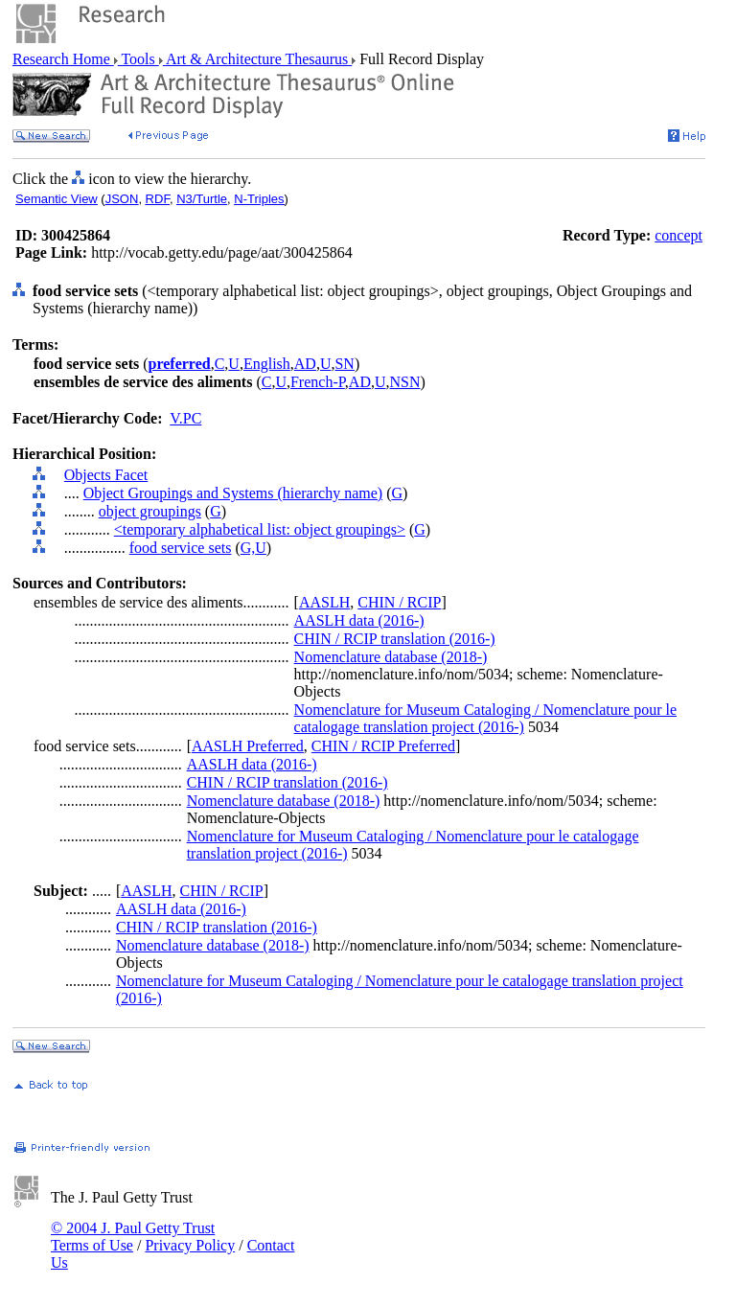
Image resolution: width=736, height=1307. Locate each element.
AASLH (324, 602)
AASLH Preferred (248, 746)
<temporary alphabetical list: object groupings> (259, 529)
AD (305, 363)
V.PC (185, 418)
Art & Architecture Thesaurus (257, 59)
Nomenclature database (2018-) (391, 657)
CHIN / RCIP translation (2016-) (394, 639)
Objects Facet (106, 475)
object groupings (150, 511)
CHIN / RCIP (399, 602)
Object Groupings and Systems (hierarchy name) (232, 493)
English (266, 363)
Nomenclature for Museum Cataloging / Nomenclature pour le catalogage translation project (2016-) (485, 718)
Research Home (63, 59)
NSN (405, 382)
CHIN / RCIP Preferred (383, 746)
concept (678, 235)
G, (248, 547)
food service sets (180, 547)
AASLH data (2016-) (359, 620)
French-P (317, 382)
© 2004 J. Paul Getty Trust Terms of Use (133, 1236)
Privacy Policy (190, 1245)
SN (344, 363)
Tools (138, 59)
